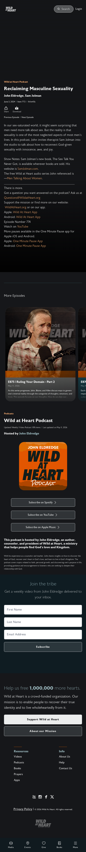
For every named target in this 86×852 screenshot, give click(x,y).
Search (63, 9)
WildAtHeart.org (15, 207)
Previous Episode (11, 117)
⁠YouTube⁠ (22, 226)
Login (78, 8)
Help (61, 762)
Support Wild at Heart (43, 719)
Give (44, 844)
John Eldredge (29, 433)
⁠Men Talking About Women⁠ (24, 178)
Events (27, 844)
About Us (64, 756)
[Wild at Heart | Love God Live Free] (14, 9)
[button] (6, 109)
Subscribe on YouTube (43, 515)
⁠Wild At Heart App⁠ (25, 212)
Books (59, 844)
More (75, 844)
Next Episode (28, 117)
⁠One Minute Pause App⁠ (28, 241)
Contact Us (65, 768)
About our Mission (43, 731)
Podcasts (9, 413)
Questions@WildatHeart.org (22, 198)
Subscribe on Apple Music (43, 527)
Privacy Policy (23, 809)
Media (11, 844)
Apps (17, 780)
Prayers (18, 774)
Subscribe (43, 646)
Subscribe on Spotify (43, 502)
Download (17, 109)
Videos (18, 756)
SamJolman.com (28, 169)
